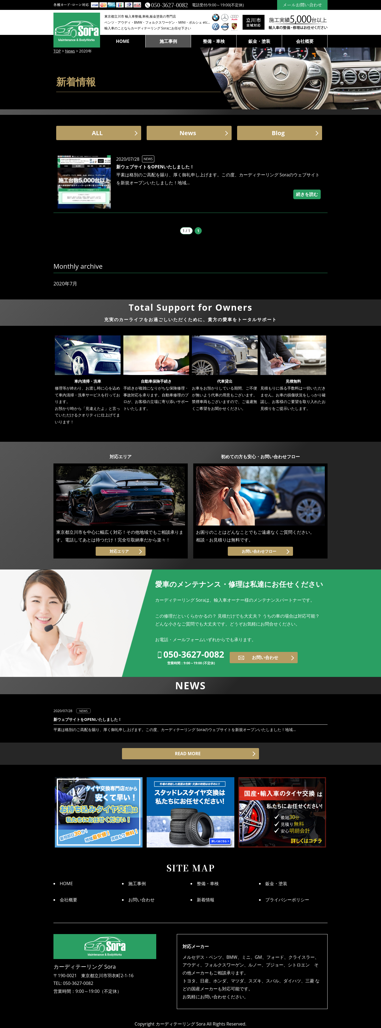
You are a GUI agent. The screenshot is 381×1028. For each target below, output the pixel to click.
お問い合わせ (265, 657)
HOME (122, 41)
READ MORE (188, 754)
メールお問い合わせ (302, 5)
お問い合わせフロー (259, 551)
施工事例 (168, 41)
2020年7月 (65, 283)
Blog (278, 133)
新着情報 (205, 900)
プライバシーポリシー (287, 900)
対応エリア (119, 551)
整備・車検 (214, 41)
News (188, 133)
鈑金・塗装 (259, 41)
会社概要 (305, 41)
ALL (97, 133)
